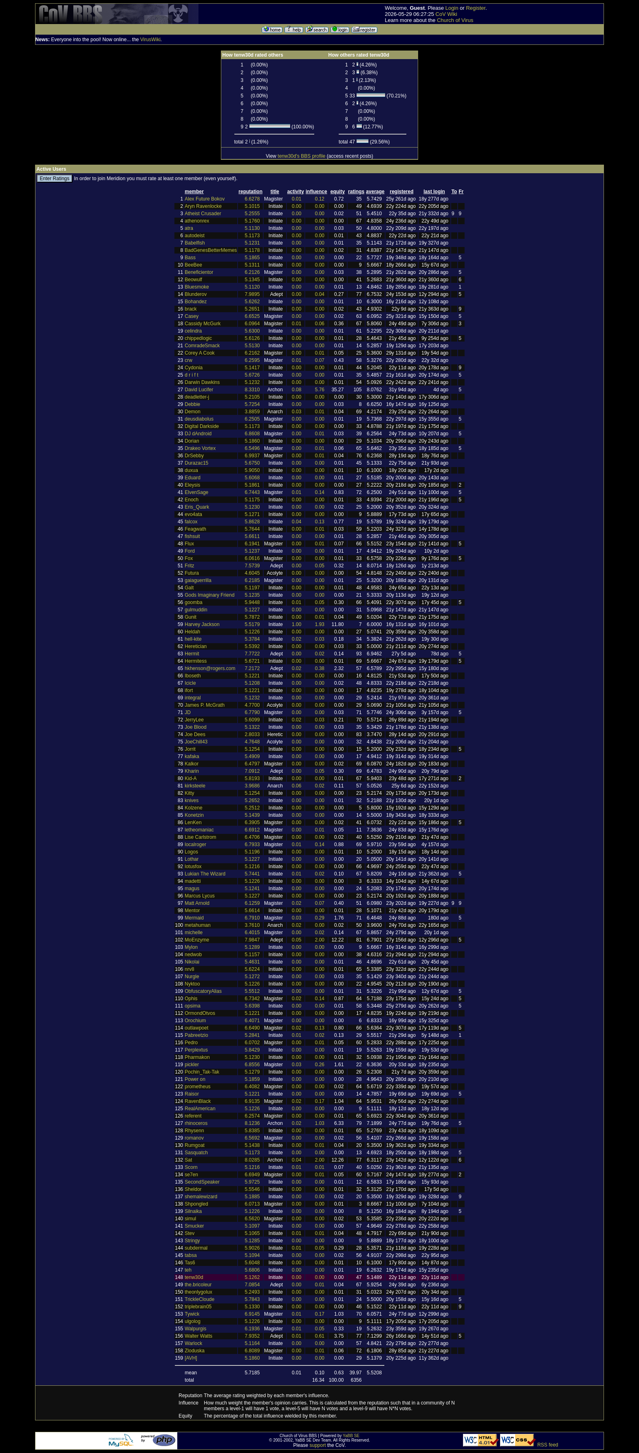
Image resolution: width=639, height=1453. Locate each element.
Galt (189, 588)
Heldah (192, 632)
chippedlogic (198, 338)
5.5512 (252, 991)
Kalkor (191, 764)
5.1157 (252, 954)
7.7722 (252, 654)
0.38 (319, 668)
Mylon (191, 947)
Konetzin (194, 815)
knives (191, 800)
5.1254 (252, 749)
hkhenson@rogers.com (210, 668)
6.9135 (252, 1101)
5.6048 (252, 1263)
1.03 (319, 1123)
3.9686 (252, 786)
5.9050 (252, 470)
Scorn (191, 1167)
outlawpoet (196, 1028)
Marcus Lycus (200, 896)
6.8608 (252, 434)
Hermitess (196, 661)
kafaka (192, 756)
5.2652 (252, 800)
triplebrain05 (198, 1307)
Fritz (189, 566)
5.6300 (252, 331)
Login (451, 8)
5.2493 (252, 1292)
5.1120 (252, 287)
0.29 (319, 918)
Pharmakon (197, 1057)
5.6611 (252, 536)
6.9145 (252, 1314)
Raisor (192, 1094)
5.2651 (252, 309)
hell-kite (193, 639)
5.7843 (252, 1299)
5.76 (319, 389)
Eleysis (192, 485)
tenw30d (194, 1277)
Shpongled (196, 1204)
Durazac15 (196, 463)
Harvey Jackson (202, 624)
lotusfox (193, 866)
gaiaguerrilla (198, 580)
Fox (189, 558)
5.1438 (252, 1145)
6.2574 (252, 1116)
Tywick (192, 1314)
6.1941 (252, 544)
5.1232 (252, 382)
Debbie (192, 404)
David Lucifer (199, 389)
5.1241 (252, 888)
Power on (195, 1079)
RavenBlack (198, 1101)
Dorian (192, 441)
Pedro (191, 1042)
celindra (193, 331)
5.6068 (252, 478)
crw (188, 360)
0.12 (319, 199)
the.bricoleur (198, 1285)
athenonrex (197, 221)
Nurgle (192, 976)
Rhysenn (194, 1130)
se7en (191, 1174)
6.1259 (252, 903)
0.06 (319, 323)
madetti (193, 881)
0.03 (296, 412)
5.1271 (252, 514)
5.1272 (252, 976)
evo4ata (193, 514)
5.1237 (252, 551)
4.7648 (252, 742)
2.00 (319, 940)
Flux (189, 544)
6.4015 (252, 932)
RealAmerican (200, 1108)
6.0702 (252, 1042)
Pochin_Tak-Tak (202, 1072)
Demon (193, 412)
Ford (190, 551)
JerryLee (194, 720)
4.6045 (252, 573)
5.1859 (252, 1079)
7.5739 (252, 566)
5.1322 (252, 727)
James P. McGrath (205, 705)
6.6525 (252, 316)
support (318, 1445)
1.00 (296, 624)
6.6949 (252, 1174)
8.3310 (252, 389)
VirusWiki (150, 39)
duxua (191, 470)
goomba (193, 602)
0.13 (319, 522)
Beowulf (193, 279)
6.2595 (252, 360)
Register (475, 8)
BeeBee (193, 265)
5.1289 (252, 947)
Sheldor (193, 1189)
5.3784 (252, 639)
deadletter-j (197, 397)
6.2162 (252, 353)
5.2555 (252, 213)
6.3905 (252, 822)
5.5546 (252, 1189)
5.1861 (252, 485)
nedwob (193, 954)
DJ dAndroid (198, 434)
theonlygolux (198, 1292)
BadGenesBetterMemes (211, 250)
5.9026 (252, 1248)
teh (188, 1270)
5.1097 (252, 1226)
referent (193, 1116)
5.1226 (252, 632)
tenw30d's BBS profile (301, 156)
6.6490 (252, 1028)
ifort (189, 690)
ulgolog (193, 1321)
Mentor (192, 910)
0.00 (296, 206)
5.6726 (252, 375)
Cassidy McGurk (202, 323)
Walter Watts (198, 1336)
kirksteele (195, 786)
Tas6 (190, 1263)
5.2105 (252, 397)
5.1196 (252, 852)
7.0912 (252, 771)
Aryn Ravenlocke (203, 206)
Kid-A (190, 778)
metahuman (197, 925)
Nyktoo (192, 984)
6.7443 (252, 492)
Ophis (191, 998)
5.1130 (252, 228)
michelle (194, 932)
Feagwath (195, 529)
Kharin (192, 771)
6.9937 (252, 456)
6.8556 (252, 1064)
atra (189, 228)
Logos (191, 852)
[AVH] (191, 1358)
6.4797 (252, 764)
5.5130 (252, 345)
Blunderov (196, 294)
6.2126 (252, 272)
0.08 (296, 389)
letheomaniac (199, 830)
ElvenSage (196, 492)
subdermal (196, 1248)
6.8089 (252, 1351)
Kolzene (193, 808)
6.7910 (252, 918)
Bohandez (196, 301)
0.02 (296, 639)
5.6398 (252, 1006)
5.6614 (252, 910)
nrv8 (189, 969)
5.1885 (252, 1196)
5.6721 (252, 661)
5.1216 (252, 866)
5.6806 (252, 1270)
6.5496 (252, 448)
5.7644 (252, 529)
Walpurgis (195, 1329)
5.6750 (252, 463)
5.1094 (252, 1255)
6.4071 (252, 1020)
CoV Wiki (446, 14)
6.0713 (252, 1204)
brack (190, 309)
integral (193, 698)
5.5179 (252, 624)
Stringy (192, 1241)
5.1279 (252, 1072)
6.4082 (252, 1086)
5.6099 (252, 720)
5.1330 (252, 1307)
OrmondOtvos (200, 1013)
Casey (191, 316)
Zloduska (195, 1351)
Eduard (193, 478)
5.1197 (252, 588)
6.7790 (252, 712)
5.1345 (252, 279)
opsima (193, 1006)
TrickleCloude (199, 1299)
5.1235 (252, 595)
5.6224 (252, 969)
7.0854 (252, 1285)
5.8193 (252, 778)
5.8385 (252, 1130)
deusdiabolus (199, 419)
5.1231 (252, 243)
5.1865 (252, 257)
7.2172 (252, 668)
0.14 (319, 492)
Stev (189, 1233)
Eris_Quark (197, 507)
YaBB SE (351, 1435)
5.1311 (252, 265)
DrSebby (194, 456)
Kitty (189, 793)
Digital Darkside (202, 426)
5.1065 (252, 1233)
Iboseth (193, 676)
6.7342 (252, 998)
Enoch (191, 500)
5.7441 (252, 874)
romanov (194, 1138)
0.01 (296, 199)
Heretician (196, 646)
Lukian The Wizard (205, 874)
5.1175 (252, 500)
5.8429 (252, 1050)
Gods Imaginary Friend (209, 595)
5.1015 (252, 206)
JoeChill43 (196, 742)
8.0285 (252, 1160)
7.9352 (252, 1336)
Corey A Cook (199, 353)
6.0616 (252, 558)
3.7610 (252, 925)
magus (192, 888)
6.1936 (252, 1329)
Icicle (190, 683)
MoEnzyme (197, 940)
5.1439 (252, 815)
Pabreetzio (196, 1035)
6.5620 (252, 1218)
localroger (195, 844)
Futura (192, 573)
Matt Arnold (197, 903)
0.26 (319, 1064)
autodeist (195, 235)
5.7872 (252, 617)
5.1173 (252, 235)
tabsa (190, 1255)
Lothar (191, 859)
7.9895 (252, 294)
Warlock (193, 1343)
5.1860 (252, 441)
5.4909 (252, 756)
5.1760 (252, 221)
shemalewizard (201, 1196)
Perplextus (196, 1050)
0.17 (319, 1101)
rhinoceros (196, 1123)
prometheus (197, 1086)
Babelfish (195, 243)
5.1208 (252, 683)
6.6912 (252, 830)
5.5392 (252, 646)
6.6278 (252, 199)
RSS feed (547, 1445)
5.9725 (252, 1182)
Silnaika (193, 1211)
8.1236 (252, 1123)
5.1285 (252, 1241)
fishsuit (192, 536)
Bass (190, 257)
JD (188, 712)
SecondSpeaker (202, 1182)
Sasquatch (196, 1152)
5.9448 (252, 602)
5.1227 (252, 610)
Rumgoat (195, 1145)
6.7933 (252, 844)
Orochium (195, 1020)
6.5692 (252, 1138)
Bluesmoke (197, 287)
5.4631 (252, 962)
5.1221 (252, 676)
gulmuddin (196, 610)
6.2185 (252, 580)
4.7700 (252, 705)
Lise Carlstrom (200, 837)
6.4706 (252, 837)
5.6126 (252, 338)
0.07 (319, 360)
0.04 (319, 294)
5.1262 (252, 1277)
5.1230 (252, 507)
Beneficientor (199, 272)
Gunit (190, 617)
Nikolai (192, 962)
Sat (188, 1160)
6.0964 (252, 323)
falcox (191, 522)
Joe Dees (195, 734)
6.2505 (252, 419)
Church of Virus (455, 20)
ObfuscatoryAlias (203, 991)
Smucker (194, 1226)
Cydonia (194, 367)
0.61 (319, 1336)
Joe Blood (195, 727)
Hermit (192, 654)
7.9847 (252, 940)
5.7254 (252, 404)
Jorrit (190, 749)
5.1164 (252, 1343)
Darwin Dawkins (202, 382)
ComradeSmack (202, 345)
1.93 (319, 624)
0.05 (319, 566)
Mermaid (194, 918)
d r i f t (191, 375)
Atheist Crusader (203, 213)
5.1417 (252, 367)
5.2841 (252, 1035)
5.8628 (252, 522)
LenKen (193, 822)
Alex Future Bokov (205, 199)
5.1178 (252, 250)
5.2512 (252, 808)
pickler (192, 1064)
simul (190, 1218)
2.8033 (252, 734)
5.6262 (252, 301)
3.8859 (252, 412)
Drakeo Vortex (200, 448)
